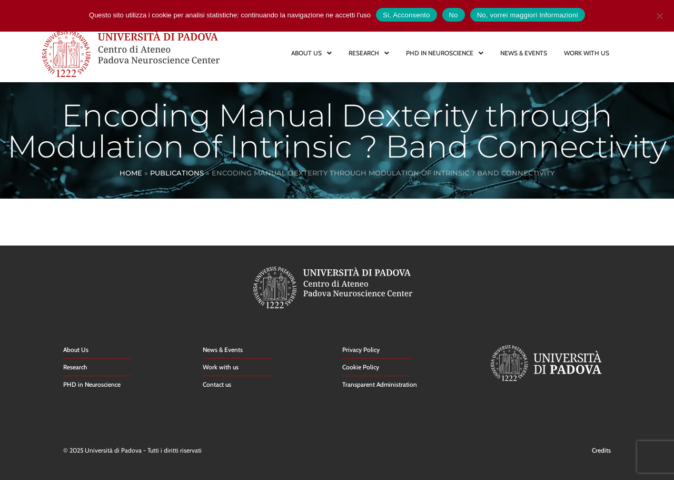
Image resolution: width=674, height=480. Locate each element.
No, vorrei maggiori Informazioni (527, 15)
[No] (659, 14)
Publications (177, 173)
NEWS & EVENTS (523, 53)
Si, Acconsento (406, 15)
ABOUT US (311, 53)
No (453, 15)
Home (131, 173)
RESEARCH (369, 53)
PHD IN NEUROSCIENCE (444, 53)
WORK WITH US (586, 53)
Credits (601, 450)
